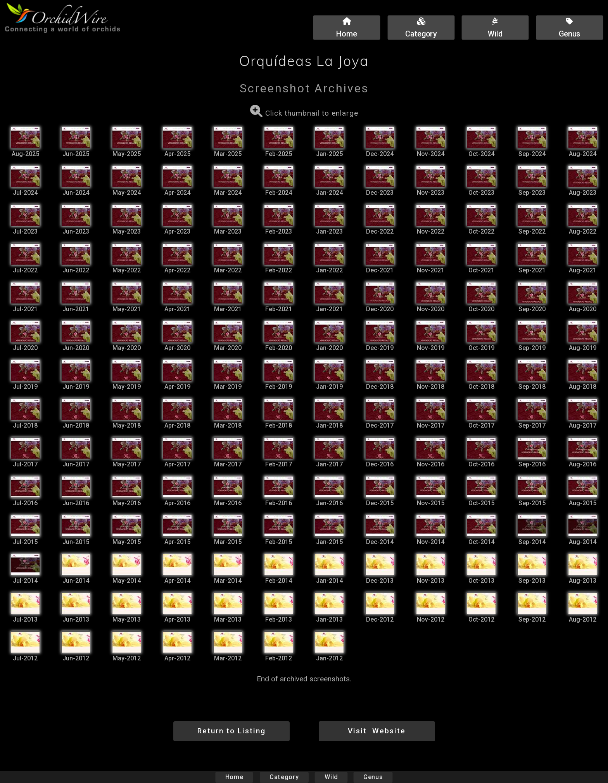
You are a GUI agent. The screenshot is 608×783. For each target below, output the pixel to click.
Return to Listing (231, 730)
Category (284, 777)
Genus (372, 777)
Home (234, 777)
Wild (331, 777)
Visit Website (377, 730)
